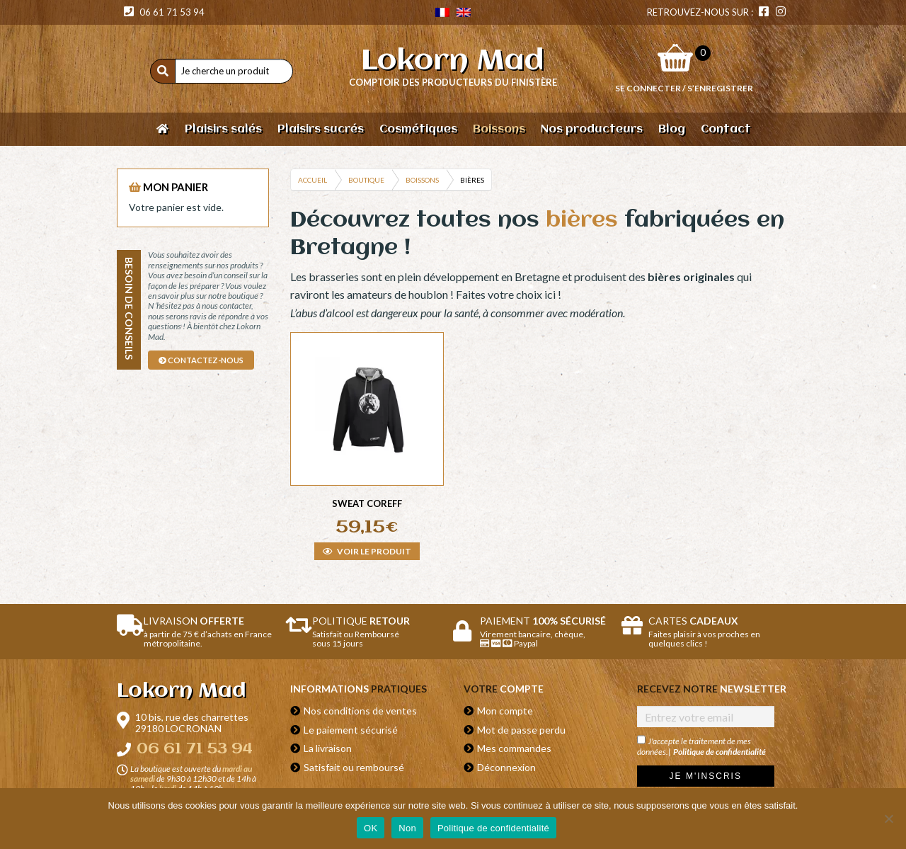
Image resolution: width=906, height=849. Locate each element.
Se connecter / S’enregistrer (684, 88)
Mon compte (505, 711)
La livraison (328, 748)
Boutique (366, 180)
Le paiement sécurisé (351, 730)
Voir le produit (367, 551)
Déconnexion (506, 767)
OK (370, 828)
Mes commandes (514, 748)
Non (407, 828)
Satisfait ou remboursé (354, 767)
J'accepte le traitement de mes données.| (701, 746)
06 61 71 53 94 (164, 12)
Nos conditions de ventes (360, 711)
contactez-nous (201, 360)
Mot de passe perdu (521, 730)
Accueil (312, 180)
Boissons (422, 180)
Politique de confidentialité (719, 751)
